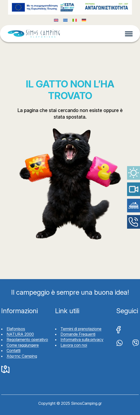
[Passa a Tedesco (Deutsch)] (84, 20)
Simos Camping (33, 34)
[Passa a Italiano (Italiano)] (74, 20)
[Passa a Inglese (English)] (56, 20)
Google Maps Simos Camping (5, 369)
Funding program (70, 7)
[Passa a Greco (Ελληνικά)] (65, 20)
